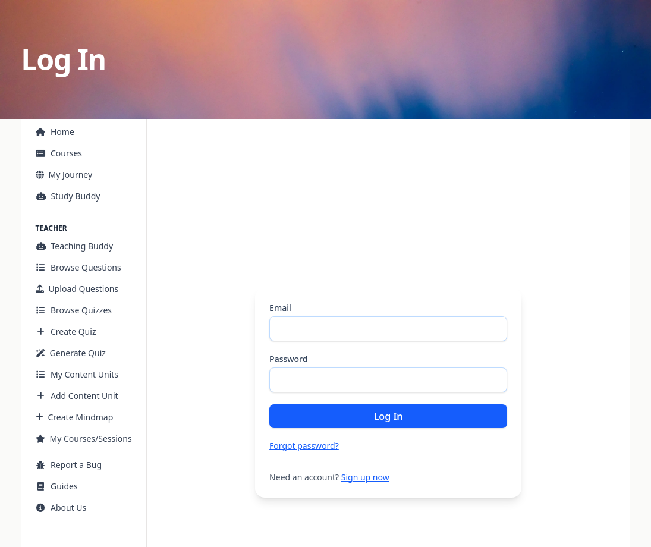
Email (280, 307)
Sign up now (365, 477)
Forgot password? (304, 445)
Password (288, 358)
